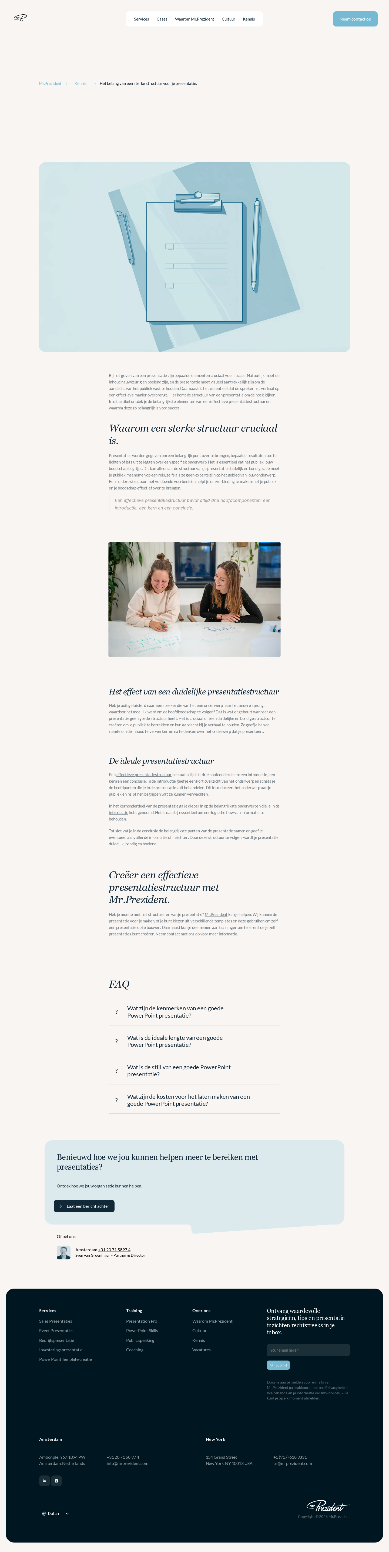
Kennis (198, 1340)
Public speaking (140, 1340)
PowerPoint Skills (142, 1330)
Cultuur (199, 1330)
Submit (278, 1365)
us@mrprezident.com (292, 1463)
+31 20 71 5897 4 (114, 1249)
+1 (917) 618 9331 (290, 1457)
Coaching (134, 1349)
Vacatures (201, 1349)
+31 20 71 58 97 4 (123, 1457)
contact (173, 933)
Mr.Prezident (216, 914)
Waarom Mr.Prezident (212, 1320)
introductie (118, 812)
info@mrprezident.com (127, 1463)
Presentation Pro (141, 1320)
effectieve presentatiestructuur (144, 774)
